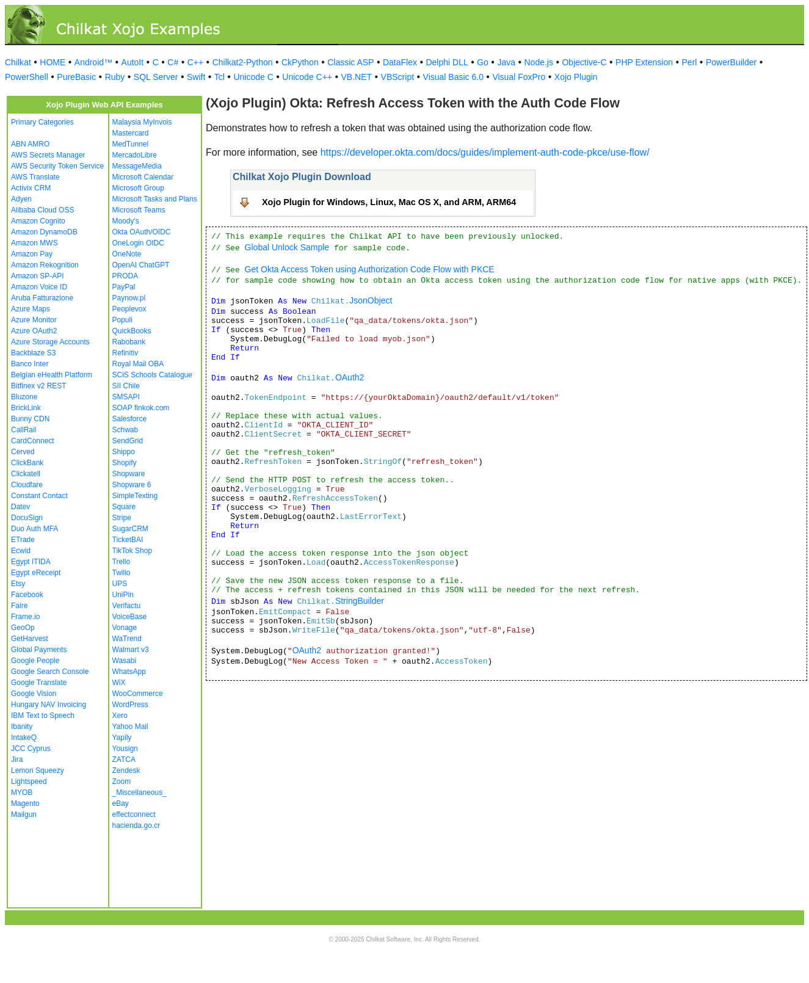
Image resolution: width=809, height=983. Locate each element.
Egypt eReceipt (35, 572)
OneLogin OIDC (138, 243)
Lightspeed (29, 781)
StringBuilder (359, 601)
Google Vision (34, 693)
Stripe (121, 517)
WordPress (130, 704)
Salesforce (129, 419)
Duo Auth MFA (34, 528)
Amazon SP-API (37, 276)
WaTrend (127, 638)
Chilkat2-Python (242, 62)
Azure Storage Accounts (50, 342)
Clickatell (25, 474)
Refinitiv (125, 353)
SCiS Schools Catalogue (152, 375)
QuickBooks (131, 331)
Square (124, 506)
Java (506, 62)
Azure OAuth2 (34, 331)
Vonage (124, 627)
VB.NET (356, 77)
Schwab (125, 430)
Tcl (219, 77)
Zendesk (126, 770)
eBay (120, 803)
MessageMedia (137, 166)
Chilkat (18, 62)
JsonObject (370, 300)
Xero (120, 715)
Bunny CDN (30, 419)
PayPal (124, 287)
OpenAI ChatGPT (141, 265)
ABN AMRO (30, 144)
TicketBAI (127, 539)
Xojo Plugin (576, 77)
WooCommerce (137, 693)
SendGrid (127, 441)
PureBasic (76, 77)
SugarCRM (130, 528)
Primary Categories (42, 122)
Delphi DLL (447, 62)
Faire (19, 605)
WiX (119, 682)
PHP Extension (644, 62)
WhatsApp (129, 671)
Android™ (93, 62)
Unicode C (253, 77)
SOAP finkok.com (141, 408)
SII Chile (126, 386)
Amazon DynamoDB (44, 232)
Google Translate (39, 682)
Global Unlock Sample (287, 247)
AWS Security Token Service (57, 166)
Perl (689, 62)
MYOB (21, 792)
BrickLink (26, 408)
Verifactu (126, 605)
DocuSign (27, 517)
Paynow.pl (129, 298)
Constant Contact (39, 495)
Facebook (27, 594)
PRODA (125, 276)
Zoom (121, 781)
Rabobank (129, 342)
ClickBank (27, 463)
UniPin (123, 594)
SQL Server (156, 77)
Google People (35, 660)
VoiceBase (129, 616)
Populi (122, 320)
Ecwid (21, 550)
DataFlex (400, 62)
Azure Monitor (34, 320)
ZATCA (124, 759)
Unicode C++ (307, 77)
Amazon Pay (32, 254)
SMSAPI (126, 397)
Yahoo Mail (130, 726)
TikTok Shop (132, 550)
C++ (195, 62)
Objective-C (584, 62)
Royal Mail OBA (138, 364)
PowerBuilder (731, 62)
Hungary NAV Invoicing (48, 704)
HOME (52, 62)
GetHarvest (29, 638)
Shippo (123, 452)
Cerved (23, 452)
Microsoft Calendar (143, 177)
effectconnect (134, 814)
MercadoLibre (134, 155)
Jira (17, 759)
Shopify (124, 463)
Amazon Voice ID (39, 287)
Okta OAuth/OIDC (141, 232)
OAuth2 (349, 377)
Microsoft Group (138, 188)
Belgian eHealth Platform (51, 375)
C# (172, 62)
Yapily (122, 737)
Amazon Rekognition (45, 265)
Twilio (121, 572)
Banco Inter (29, 364)
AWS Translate (35, 177)
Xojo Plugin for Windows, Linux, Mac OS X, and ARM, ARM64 (389, 202)
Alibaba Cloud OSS (42, 210)
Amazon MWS (34, 243)
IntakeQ (24, 737)
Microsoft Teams (138, 210)
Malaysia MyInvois (142, 122)
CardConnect (32, 441)
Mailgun (24, 814)
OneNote (127, 254)
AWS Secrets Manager (48, 155)
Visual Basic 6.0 (453, 77)
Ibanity (21, 726)
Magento (25, 803)
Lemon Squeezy (37, 770)
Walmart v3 (130, 649)
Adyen (21, 199)
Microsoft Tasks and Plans (154, 199)
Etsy (18, 583)
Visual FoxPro (518, 77)
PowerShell (26, 77)
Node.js (538, 62)
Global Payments (39, 649)
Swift (196, 77)
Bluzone (24, 397)
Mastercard (130, 133)
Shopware (128, 474)
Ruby (115, 77)
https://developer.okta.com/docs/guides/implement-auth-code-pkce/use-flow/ (485, 152)
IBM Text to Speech (42, 715)
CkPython (300, 62)
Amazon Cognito (38, 221)
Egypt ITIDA (31, 561)
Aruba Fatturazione (42, 298)
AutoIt (133, 62)
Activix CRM (31, 188)
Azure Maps (30, 309)
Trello (121, 561)
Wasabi (124, 660)
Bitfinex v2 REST (39, 386)
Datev (20, 506)
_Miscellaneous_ (139, 792)
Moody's (125, 221)
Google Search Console (50, 671)
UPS (120, 583)
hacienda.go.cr (136, 825)
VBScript (397, 77)
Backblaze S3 (33, 353)
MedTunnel (130, 144)
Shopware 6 (131, 485)
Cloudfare (27, 485)
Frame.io (25, 616)
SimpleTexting (135, 495)
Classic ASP (350, 62)
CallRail (23, 430)
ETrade (23, 539)
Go (482, 62)
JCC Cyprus (31, 748)
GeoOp (23, 627)
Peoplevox (129, 309)
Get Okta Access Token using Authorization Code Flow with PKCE (370, 269)
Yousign (125, 748)
